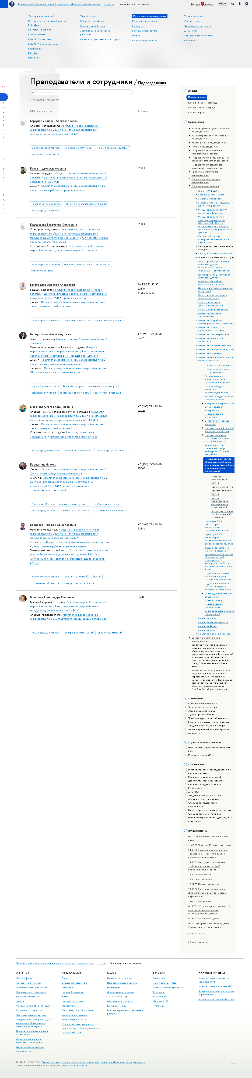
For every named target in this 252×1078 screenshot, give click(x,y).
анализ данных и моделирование (114, 147)
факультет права (207, 617)
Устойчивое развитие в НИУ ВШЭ (33, 987)
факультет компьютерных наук (214, 345)
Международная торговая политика (46, 147)
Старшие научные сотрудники (203, 813)
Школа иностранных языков (213, 309)
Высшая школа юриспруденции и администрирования (215, 204)
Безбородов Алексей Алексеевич (53, 285)
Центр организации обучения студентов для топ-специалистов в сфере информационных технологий (214, 266)
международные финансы (45, 264)
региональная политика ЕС (74, 392)
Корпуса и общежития (27, 996)
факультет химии (207, 629)
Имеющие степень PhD (199, 754)
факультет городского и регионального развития (211, 329)
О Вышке (101, 963)
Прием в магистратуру (73, 1001)
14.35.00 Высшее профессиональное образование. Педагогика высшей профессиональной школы (208, 853)
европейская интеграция (93, 203)
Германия (70, 203)
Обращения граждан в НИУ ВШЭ (33, 1005)
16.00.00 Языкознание (200, 879)
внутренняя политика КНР (79, 632)
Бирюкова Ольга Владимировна (51, 407)
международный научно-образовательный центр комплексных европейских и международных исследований (219, 465)
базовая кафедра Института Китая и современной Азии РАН (217, 379)
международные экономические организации (112, 450)
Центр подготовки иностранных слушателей (215, 289)
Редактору (235, 1063)
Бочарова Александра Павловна (52, 597)
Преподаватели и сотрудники (31, 991)
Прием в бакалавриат (73, 991)
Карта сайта (139, 1061)
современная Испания (43, 392)
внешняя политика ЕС (77, 576)
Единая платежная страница (30, 1046)
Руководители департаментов (203, 784)
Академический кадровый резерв (205, 725)
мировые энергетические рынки (80, 147)
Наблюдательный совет (93, 21)
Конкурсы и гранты (116, 1005)
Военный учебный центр (211, 194)
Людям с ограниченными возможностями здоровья (29, 1040)
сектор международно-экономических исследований (220, 502)
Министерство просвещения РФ (215, 986)
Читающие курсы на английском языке (207, 718)
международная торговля (45, 450)
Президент (138, 25)
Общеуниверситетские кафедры (216, 253)
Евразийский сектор (74, 298)
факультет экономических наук (214, 633)
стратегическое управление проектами (109, 320)
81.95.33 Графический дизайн (204, 918)
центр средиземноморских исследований (219, 612)
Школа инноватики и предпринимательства (210, 303)
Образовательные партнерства (78, 1023)
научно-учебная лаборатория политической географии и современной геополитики (219, 539)
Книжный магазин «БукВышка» (168, 987)
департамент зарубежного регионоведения (219, 405)
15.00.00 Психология (199, 874)
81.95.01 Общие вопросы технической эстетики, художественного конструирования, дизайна (209, 910)
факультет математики (210, 353)
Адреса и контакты (51, 1061)
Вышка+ (65, 996)
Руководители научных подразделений (208, 769)
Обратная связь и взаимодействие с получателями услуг (80, 1030)
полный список (196, 933)
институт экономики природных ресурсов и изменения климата (217, 438)
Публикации (159, 1005)
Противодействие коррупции (31, 1014)
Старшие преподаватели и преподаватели (201, 804)
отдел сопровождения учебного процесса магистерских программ (218, 576)
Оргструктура (192, 21)
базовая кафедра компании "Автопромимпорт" (219, 398)
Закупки (20, 1001)
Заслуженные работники (200, 710)
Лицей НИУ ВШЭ (207, 190)
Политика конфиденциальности (116, 1061)
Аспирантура (68, 1005)
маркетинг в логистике (78, 320)
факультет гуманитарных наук (214, 334)
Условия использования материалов (80, 1061)
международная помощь (45, 510)
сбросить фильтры (198, 942)
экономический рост (43, 270)
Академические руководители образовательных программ (203, 797)
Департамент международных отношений (56, 364)
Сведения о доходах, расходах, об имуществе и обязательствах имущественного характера (33, 1023)
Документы (190, 30)
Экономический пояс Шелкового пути (46, 583)
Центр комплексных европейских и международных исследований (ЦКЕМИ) (64, 132)
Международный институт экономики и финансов (212, 211)
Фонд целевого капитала (29, 1010)
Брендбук (189, 40)
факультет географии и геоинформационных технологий (216, 322)
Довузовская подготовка (74, 982)
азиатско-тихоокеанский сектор (219, 479)
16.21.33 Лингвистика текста (203, 884)
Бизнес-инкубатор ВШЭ (74, 1019)
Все (3, 86)
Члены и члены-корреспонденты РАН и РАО (207, 749)
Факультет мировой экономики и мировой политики (72, 186)
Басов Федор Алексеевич (48, 168)
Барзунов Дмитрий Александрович (53, 121)
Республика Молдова (43, 504)
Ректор (136, 35)
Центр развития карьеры (74, 1014)
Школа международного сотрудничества (218, 370)
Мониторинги (114, 987)
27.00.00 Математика (199, 901)
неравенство (103, 264)
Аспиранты (192, 732)
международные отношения (46, 210)
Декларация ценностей (41, 16)
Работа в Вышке (23, 1051)
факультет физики (207, 625)
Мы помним (34, 57)
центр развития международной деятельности (214, 603)
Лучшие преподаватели (199, 714)
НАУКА (111, 973)
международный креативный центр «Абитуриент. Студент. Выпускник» (217, 449)
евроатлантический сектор (222, 492)
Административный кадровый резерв (207, 729)
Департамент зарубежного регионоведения (57, 190)
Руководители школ (197, 773)
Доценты (192, 791)
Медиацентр (159, 996)
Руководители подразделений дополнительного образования (203, 778)
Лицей (65, 978)
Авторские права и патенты (199, 35)
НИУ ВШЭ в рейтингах (40, 39)
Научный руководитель (145, 30)
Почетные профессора (145, 21)
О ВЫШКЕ (22, 973)
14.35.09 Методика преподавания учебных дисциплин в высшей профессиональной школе (206, 866)
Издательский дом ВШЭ (165, 982)
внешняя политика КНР (110, 632)
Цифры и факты (36, 34)
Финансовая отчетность (197, 25)
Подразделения (152, 82)
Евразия (97, 576)
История (33, 52)
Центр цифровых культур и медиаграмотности (212, 296)
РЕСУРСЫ (159, 973)
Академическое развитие (120, 1001)
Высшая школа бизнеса (210, 198)
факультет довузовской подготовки (210, 340)
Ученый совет (87, 16)
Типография (159, 991)
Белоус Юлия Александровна (50, 334)
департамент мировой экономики (217, 422)
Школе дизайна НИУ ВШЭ (74, 1065)
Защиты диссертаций (117, 996)
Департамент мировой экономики (76, 250)
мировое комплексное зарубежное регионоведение (46, 203)
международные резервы (78, 264)
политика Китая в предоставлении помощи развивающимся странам (77, 510)
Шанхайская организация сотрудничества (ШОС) (111, 510)
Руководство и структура (28, 982)
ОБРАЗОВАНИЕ (71, 973)
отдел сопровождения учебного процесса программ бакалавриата (218, 586)
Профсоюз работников (144, 40)
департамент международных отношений (214, 413)
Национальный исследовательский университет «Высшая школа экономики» (55, 963)
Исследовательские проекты (122, 982)
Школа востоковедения (218, 365)
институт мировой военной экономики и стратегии (219, 429)
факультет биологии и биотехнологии (209, 314)
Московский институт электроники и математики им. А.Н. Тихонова (214, 239)
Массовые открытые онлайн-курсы (216, 998)
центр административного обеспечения (219, 595)
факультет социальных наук (213, 621)
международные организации (74, 504)
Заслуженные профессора (201, 707)
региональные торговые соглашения (79, 450)
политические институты (103, 386)
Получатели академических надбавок (207, 721)
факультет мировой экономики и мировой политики (215, 359)
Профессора (193, 788)
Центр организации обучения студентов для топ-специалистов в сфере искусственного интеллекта (214, 279)
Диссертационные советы (120, 991)
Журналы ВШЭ (160, 1001)
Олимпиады (67, 987)
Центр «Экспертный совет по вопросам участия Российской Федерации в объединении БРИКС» (69, 552)
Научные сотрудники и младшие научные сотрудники (208, 819)
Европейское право (74, 386)
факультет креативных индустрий (216, 349)
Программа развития (39, 29)
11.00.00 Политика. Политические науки (209, 845)
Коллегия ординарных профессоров (99, 39)
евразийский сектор (222, 486)
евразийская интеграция (107, 392)
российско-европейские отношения (46, 576)
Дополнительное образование (78, 1010)
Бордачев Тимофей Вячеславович (53, 525)
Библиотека (159, 978)
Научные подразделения (119, 978)
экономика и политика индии (46, 154)
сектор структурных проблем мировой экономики (222, 514)
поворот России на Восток (79, 583)
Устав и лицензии (193, 16)
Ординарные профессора (201, 703)
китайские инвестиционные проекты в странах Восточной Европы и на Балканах (107, 504)
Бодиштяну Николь (43, 464)
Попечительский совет (92, 25)
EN (225, 3)
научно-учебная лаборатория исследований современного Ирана (216, 525)
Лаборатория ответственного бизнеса (73, 436)
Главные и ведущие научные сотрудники (208, 810)
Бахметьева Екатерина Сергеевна (53, 224)
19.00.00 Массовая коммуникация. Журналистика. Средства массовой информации (207, 892)
